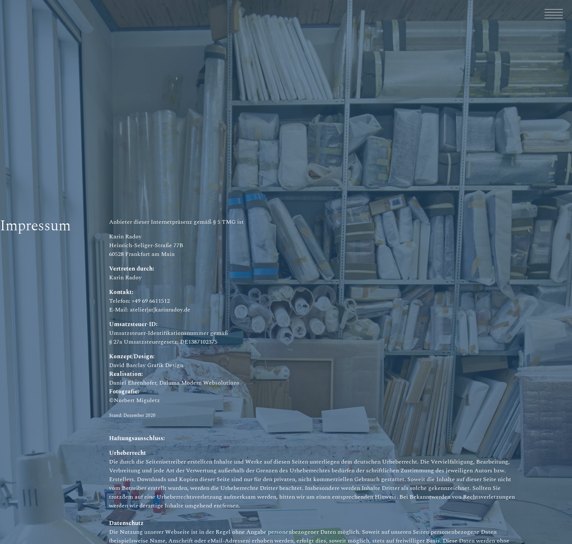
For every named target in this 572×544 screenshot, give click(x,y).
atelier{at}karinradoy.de (160, 309)
